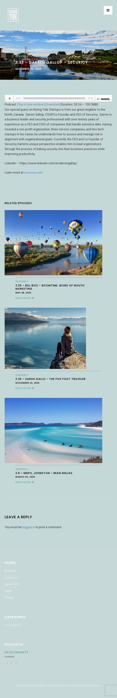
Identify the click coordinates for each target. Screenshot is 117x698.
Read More (24, 298)
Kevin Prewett (16, 652)
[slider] (54, 98)
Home (8, 40)
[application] (58, 98)
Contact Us (11, 577)
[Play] (10, 98)
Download (52, 104)
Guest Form (12, 584)
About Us (10, 570)
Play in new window (30, 104)
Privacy (9, 597)
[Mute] (98, 99)
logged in (28, 527)
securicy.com (33, 172)
